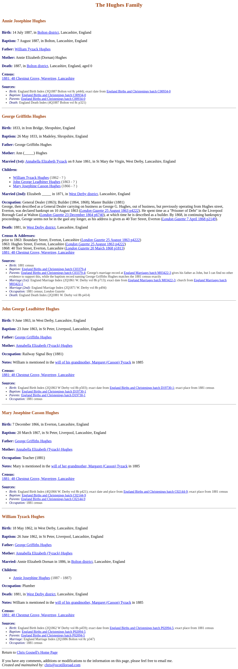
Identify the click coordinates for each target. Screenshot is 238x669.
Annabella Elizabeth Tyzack (46, 161)
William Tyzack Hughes (32, 49)
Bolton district (48, 32)
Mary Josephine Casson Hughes (37, 186)
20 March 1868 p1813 (94, 248)
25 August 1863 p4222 (109, 211)
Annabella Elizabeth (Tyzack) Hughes (44, 346)
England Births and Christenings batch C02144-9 (155, 491)
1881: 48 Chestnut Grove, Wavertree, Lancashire (38, 78)
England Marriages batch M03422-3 (147, 273)
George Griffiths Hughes (33, 337)
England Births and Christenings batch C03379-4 (54, 269)
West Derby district (83, 194)
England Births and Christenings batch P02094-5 (141, 628)
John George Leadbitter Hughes (36, 182)
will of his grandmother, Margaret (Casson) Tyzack (93, 362)
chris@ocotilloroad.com (62, 665)
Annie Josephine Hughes (31, 578)
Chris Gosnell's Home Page (37, 652)
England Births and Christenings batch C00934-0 (138, 91)
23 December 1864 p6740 (72, 215)
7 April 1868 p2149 (189, 219)
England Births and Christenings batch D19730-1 (142, 388)
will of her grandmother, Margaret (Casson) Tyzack (89, 466)
